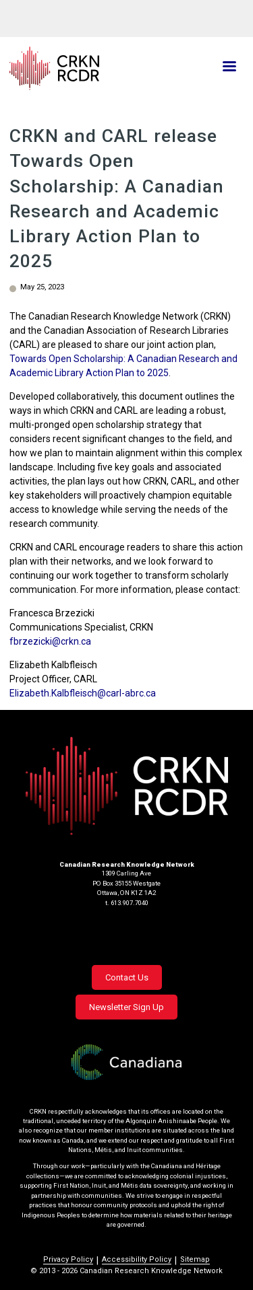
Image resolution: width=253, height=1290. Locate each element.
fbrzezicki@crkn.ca (50, 641)
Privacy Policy (68, 1259)
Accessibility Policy (136, 1259)
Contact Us (126, 977)
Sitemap (195, 1259)
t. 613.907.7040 (126, 902)
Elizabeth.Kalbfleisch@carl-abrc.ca (82, 693)
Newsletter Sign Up (126, 1007)
